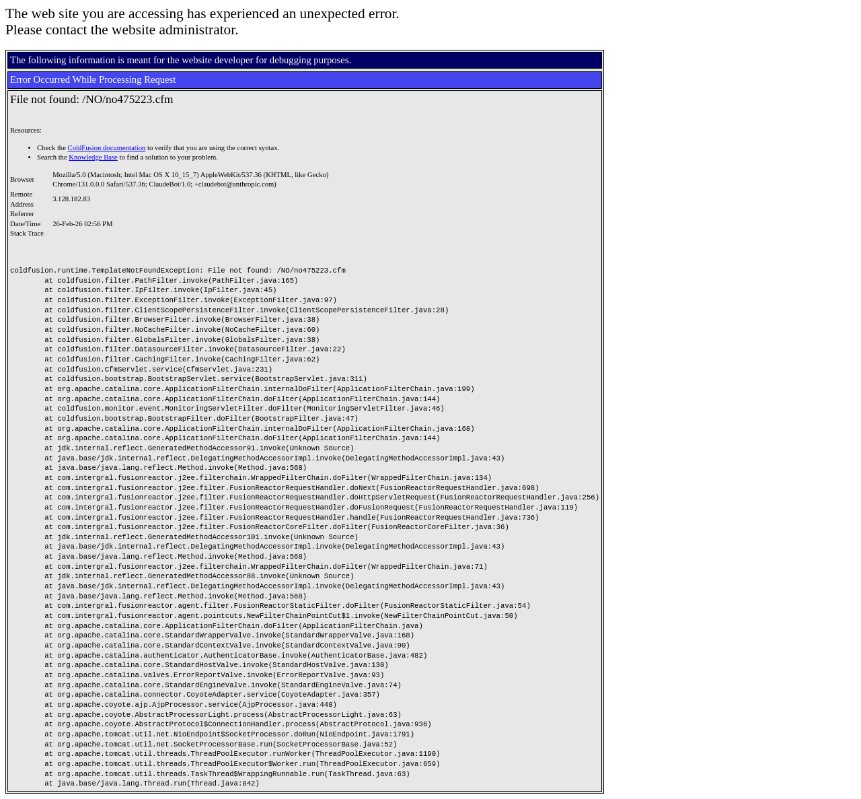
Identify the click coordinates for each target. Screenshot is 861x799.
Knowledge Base (93, 157)
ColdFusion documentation (107, 147)
